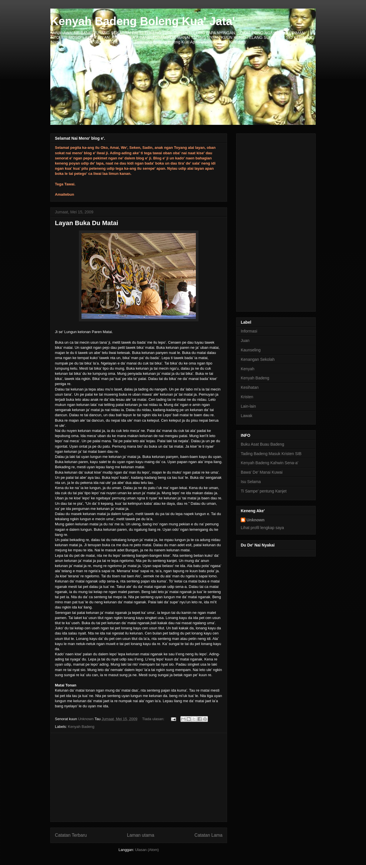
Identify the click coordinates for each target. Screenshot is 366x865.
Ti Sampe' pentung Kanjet (264, 491)
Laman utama (140, 835)
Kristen (247, 397)
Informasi (249, 331)
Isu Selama (251, 481)
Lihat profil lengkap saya (262, 527)
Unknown (255, 520)
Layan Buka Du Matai (86, 223)
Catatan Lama (208, 835)
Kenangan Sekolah (257, 359)
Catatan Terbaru (71, 835)
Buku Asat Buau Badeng (262, 444)
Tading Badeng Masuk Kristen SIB (271, 453)
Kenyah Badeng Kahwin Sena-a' (269, 462)
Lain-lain (248, 406)
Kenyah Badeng (81, 726)
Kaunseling (250, 350)
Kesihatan (249, 387)
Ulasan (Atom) (147, 850)
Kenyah (247, 369)
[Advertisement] (138, 777)
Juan (245, 340)
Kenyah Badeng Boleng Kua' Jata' (142, 21)
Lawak (246, 415)
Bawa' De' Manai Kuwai (262, 472)
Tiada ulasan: (153, 719)
